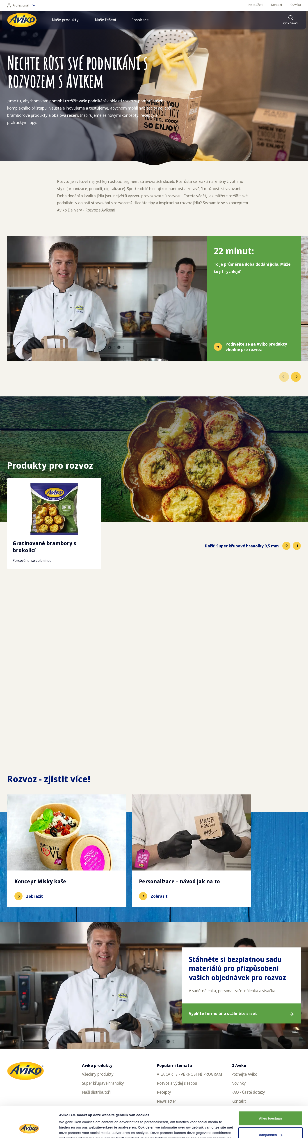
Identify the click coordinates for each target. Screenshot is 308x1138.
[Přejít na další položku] (296, 377)
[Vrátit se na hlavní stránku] (22, 20)
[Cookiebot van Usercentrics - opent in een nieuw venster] (29, 1129)
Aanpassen (270, 1108)
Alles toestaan (270, 1091)
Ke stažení (256, 4)
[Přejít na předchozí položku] (284, 377)
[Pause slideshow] (297, 546)
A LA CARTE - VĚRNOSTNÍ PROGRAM (189, 1074)
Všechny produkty (98, 1074)
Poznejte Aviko (244, 1074)
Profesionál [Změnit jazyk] (21, 5)
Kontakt (276, 4)
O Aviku (295, 4)
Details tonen (69, 1129)
